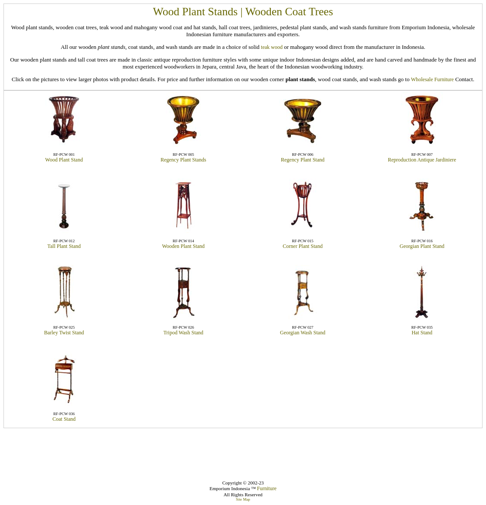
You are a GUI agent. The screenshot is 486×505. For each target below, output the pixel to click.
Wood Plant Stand (64, 160)
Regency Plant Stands (183, 160)
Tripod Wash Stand (183, 333)
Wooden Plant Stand (183, 246)
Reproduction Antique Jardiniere (422, 160)
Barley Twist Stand (64, 333)
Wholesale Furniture (432, 79)
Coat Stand (63, 419)
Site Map (243, 499)
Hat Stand (421, 333)
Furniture (267, 488)
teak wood (272, 47)
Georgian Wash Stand (302, 333)
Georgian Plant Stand (422, 246)
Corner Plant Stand (302, 246)
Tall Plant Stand (64, 246)
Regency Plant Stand (303, 160)
